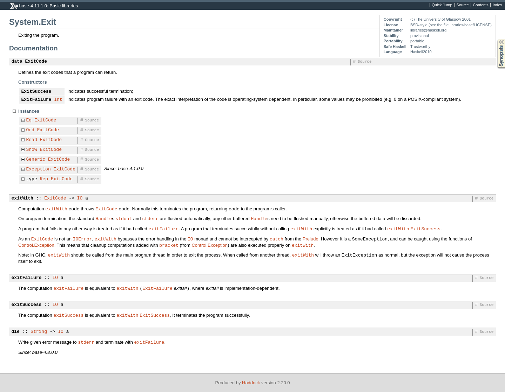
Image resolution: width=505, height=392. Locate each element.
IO (80, 198)
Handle (103, 218)
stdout (123, 218)
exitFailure (163, 228)
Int (58, 100)
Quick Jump (442, 5)
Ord (30, 130)
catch (276, 239)
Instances (28, 111)
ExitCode (36, 61)
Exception (38, 169)
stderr (150, 218)
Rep (44, 179)
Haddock (251, 382)
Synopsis (495, 39)
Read (31, 140)
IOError (82, 239)
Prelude (310, 238)
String (39, 332)
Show (31, 150)
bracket (169, 245)
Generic (36, 159)
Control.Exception (36, 245)
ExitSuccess (36, 92)
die (16, 332)
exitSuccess (27, 305)
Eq (29, 120)
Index (497, 5)
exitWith (22, 198)
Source (463, 5)
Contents (481, 5)
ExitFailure (36, 100)
